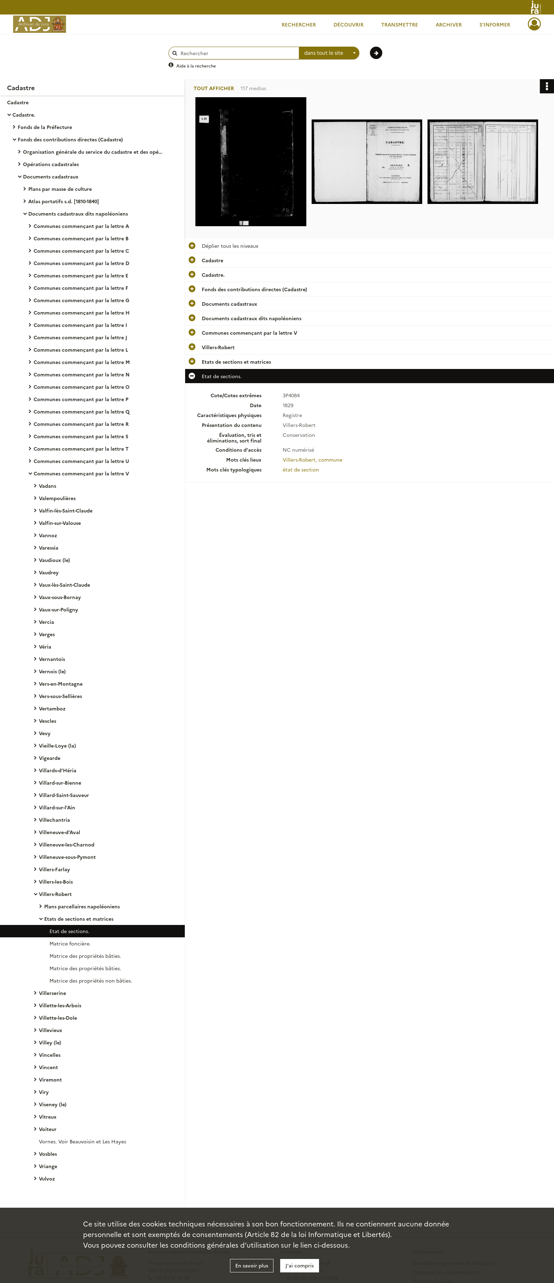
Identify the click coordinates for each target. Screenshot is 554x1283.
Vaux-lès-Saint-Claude (64, 584)
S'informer (494, 24)
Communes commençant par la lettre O (82, 386)
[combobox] (329, 53)
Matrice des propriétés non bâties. (90, 980)
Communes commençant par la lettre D (81, 262)
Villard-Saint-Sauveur (64, 794)
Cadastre (18, 102)
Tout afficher (214, 88)
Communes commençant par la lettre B (81, 238)
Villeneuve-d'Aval (59, 832)
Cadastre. (23, 114)
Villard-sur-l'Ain (57, 807)
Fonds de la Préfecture (45, 126)
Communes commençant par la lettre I (80, 324)
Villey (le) (50, 1042)
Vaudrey (49, 572)
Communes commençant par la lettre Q (82, 411)
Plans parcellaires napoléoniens (82, 906)
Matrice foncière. (70, 943)
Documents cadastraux (50, 176)
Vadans (47, 485)
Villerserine (52, 992)
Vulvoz (47, 1178)
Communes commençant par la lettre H (82, 312)
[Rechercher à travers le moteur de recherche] (237, 53)
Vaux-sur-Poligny (58, 609)
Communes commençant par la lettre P (81, 399)
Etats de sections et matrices (78, 918)
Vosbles (48, 1153)
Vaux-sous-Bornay (60, 597)
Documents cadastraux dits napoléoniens (78, 213)
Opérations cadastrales (51, 164)
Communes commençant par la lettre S (81, 436)
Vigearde (49, 757)
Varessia (48, 547)
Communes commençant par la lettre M (82, 361)
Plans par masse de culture (60, 188)
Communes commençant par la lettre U (81, 460)
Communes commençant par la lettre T (81, 448)
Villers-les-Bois (56, 881)
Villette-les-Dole (58, 1017)
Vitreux (48, 1116)
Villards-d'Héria (57, 770)
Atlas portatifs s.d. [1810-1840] (63, 201)
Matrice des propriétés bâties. (85, 955)
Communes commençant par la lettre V (81, 473)
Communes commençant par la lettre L (81, 349)
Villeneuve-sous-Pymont (67, 856)
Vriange (48, 1166)
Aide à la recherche (196, 66)
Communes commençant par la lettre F (81, 287)
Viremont (50, 1079)
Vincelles (49, 1054)
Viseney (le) (52, 1104)
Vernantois (52, 658)
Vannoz (48, 535)
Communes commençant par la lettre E (81, 275)
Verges (47, 634)
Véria (45, 646)
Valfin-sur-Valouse (60, 522)
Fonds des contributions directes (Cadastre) (70, 139)
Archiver (449, 24)
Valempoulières (57, 498)
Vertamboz (52, 708)
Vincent (48, 1067)
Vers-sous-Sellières (60, 695)
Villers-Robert (55, 893)
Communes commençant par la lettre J (80, 337)
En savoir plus (251, 1265)
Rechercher (299, 24)
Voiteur (48, 1128)
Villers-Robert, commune (312, 459)
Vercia (46, 621)
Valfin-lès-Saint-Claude (66, 510)
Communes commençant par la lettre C (81, 250)
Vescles (47, 720)
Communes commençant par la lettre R (81, 423)
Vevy (45, 733)
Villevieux (50, 1029)
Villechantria (54, 819)
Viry (44, 1091)
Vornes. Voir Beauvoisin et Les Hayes (82, 1141)
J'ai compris (299, 1265)
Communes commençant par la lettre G (81, 300)
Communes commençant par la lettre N (82, 374)
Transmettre (399, 24)
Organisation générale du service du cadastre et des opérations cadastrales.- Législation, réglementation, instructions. (93, 151)
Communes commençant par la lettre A (81, 225)
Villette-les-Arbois (60, 1005)
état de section (301, 469)
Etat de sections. (69, 931)
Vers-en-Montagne (61, 683)
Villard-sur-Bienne (60, 782)
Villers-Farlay (54, 869)
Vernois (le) (52, 671)
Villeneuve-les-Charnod (66, 844)
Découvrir (349, 24)
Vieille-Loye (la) (57, 745)
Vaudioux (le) (54, 559)
